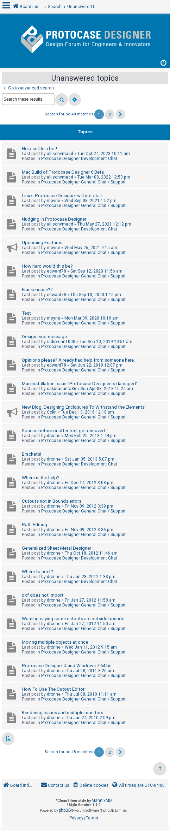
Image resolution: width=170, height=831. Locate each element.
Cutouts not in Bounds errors (51, 501)
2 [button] (109, 114)
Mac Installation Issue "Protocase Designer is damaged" (80, 383)
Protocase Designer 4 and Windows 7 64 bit (67, 665)
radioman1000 (61, 341)
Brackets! (31, 454)
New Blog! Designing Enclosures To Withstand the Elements (83, 407)
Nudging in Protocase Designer (54, 219)
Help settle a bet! (39, 148)
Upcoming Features (42, 242)
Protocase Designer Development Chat (79, 158)
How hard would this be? (47, 266)
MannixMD (102, 800)
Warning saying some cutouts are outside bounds (73, 618)
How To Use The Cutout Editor (53, 689)
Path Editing (34, 524)
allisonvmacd (60, 153)
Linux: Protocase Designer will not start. (63, 195)
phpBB (65, 810)
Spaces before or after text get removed (63, 430)
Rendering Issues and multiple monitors (62, 712)
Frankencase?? (37, 289)
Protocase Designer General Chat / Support (83, 182)
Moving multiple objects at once (55, 642)
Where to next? (37, 571)
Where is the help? (40, 477)
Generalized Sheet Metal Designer (56, 548)
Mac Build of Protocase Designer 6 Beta (63, 172)
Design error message (44, 336)
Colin (52, 412)
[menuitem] (90, 785)
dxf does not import (42, 595)
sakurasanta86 (61, 388)
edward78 (56, 271)
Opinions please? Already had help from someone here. (78, 360)
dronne (54, 435)
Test (26, 313)
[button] (120, 114)
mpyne (53, 200)
